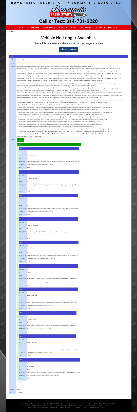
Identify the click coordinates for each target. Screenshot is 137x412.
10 (17, 359)
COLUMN (21, 152)
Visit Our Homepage (68, 49)
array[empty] (20, 140)
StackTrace (12, 66)
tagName (12, 389)
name (11, 386)
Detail (11, 60)
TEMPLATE (22, 164)
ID (20, 155)
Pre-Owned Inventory (67, 27)
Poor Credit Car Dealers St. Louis (79, 403)
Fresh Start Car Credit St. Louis (104, 403)
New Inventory (49, 27)
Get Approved (85, 27)
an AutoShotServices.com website (95, 407)
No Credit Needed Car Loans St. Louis (39, 405)
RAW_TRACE (22, 161)
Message (12, 63)
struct (11, 56)
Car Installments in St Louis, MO (97, 405)
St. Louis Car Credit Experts (106, 27)
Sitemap (78, 407)
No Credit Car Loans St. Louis (29, 403)
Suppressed (13, 139)
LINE (20, 158)
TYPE (20, 167)
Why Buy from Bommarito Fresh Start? (69, 405)
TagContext (13, 144)
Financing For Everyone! (29, 27)
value (11, 392)
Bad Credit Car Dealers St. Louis (54, 403)
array (18, 144)
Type (11, 382)
